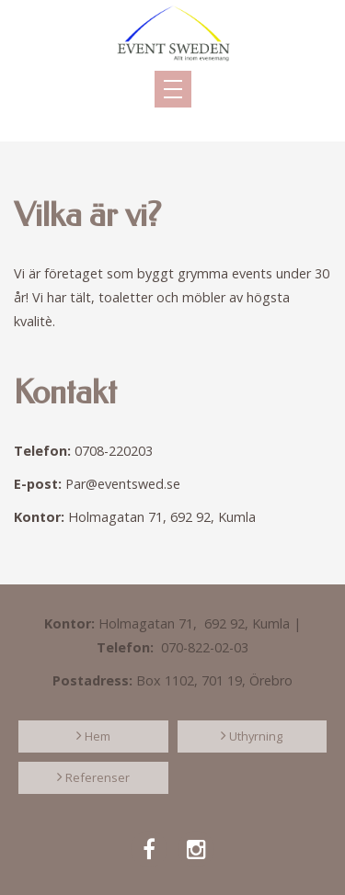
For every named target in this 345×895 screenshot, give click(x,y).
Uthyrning (255, 736)
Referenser (97, 777)
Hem (97, 736)
